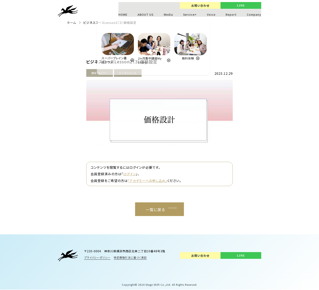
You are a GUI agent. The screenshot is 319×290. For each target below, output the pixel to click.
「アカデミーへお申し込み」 (148, 180)
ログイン (129, 173)
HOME (122, 14)
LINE (241, 5)
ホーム (71, 22)
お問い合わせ (200, 5)
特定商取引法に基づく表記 (130, 258)
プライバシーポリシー (97, 258)
